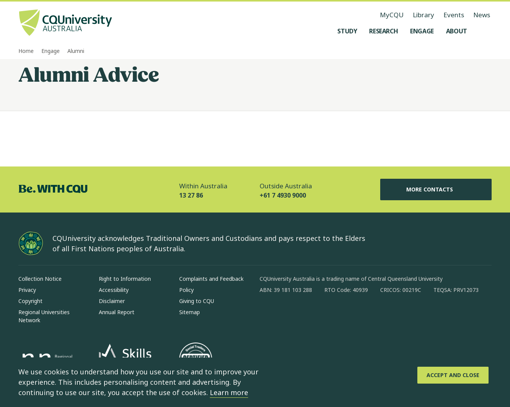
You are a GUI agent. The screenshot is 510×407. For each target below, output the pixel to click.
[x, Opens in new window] (327, 314)
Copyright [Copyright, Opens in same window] (30, 301)
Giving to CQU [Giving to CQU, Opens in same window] (196, 301)
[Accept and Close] (453, 375)
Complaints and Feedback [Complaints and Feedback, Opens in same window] (211, 278)
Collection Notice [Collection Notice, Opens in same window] (40, 278)
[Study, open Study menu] (347, 31)
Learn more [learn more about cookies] (229, 392)
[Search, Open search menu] (484, 31)
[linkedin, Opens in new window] (307, 314)
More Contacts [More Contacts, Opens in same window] (435, 189)
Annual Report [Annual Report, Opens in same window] (116, 312)
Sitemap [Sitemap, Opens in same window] (189, 312)
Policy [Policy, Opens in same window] (186, 289)
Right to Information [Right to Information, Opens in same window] (125, 278)
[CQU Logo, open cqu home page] (65, 23)
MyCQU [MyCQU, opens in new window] (392, 14)
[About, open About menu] (456, 31)
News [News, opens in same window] (481, 14)
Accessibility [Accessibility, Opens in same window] (114, 289)
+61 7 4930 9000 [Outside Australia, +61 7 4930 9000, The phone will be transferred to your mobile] (283, 195)
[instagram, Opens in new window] (288, 314)
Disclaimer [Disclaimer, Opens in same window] (112, 301)
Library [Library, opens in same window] (423, 14)
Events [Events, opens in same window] (453, 14)
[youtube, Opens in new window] (347, 314)
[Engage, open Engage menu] (422, 31)
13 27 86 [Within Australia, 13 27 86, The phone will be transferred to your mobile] (191, 195)
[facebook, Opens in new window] (268, 314)
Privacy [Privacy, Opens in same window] (27, 289)
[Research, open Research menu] (383, 31)
